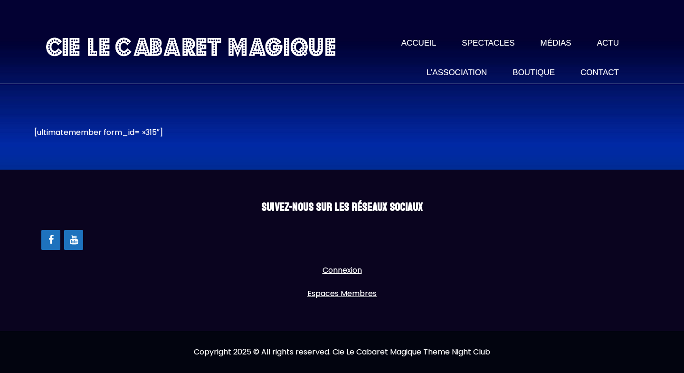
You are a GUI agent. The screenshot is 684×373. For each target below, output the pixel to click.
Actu (608, 43)
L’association (457, 72)
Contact (599, 72)
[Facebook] (50, 240)
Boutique (534, 72)
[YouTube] (73, 240)
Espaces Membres (342, 293)
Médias (556, 43)
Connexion (342, 270)
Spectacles (488, 43)
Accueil (419, 43)
